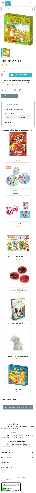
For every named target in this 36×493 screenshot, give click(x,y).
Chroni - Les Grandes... (18, 323)
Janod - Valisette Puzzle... (18, 191)
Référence (8, 109)
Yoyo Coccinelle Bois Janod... (18, 290)
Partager (10, 90)
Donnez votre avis (9, 96)
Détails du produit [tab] (12, 104)
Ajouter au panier (20, 75)
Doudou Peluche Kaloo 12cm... (18, 356)
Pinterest (20, 90)
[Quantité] (3, 75)
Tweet (15, 90)
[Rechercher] (18, 9)
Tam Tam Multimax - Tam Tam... (18, 158)
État (6, 122)
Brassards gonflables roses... (18, 224)
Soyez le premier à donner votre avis (18, 407)
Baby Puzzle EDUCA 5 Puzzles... (18, 257)
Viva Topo (18, 389)
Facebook (3, 471)
